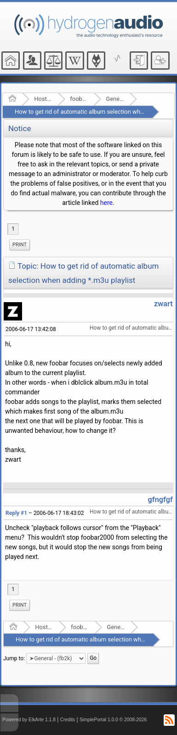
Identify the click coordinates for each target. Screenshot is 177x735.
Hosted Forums (43, 98)
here (106, 202)
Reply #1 (16, 513)
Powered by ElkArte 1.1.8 (29, 719)
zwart (163, 303)
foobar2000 (79, 98)
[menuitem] (19, 244)
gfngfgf (160, 499)
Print (19, 245)
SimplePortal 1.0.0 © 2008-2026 (113, 719)
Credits (67, 719)
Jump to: (14, 658)
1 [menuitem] (13, 229)
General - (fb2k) (115, 98)
